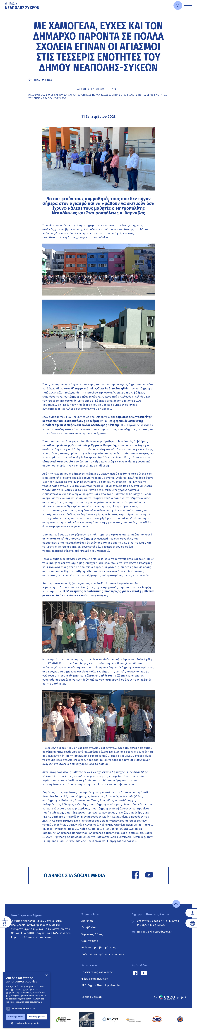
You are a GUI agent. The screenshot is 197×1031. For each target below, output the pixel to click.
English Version (91, 997)
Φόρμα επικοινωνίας (94, 978)
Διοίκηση (87, 921)
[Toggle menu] (188, 6)
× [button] (46, 975)
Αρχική (81, 89)
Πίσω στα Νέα (43, 80)
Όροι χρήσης (89, 941)
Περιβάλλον (88, 927)
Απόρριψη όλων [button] (37, 1016)
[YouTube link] (149, 875)
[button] (26, 1023)
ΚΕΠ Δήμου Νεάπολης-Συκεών (100, 985)
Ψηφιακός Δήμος (92, 934)
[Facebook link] (135, 875)
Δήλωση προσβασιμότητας (98, 947)
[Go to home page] (22, 5)
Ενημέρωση (98, 89)
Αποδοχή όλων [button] (15, 1016)
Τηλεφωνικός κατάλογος (97, 972)
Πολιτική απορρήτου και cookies (102, 954)
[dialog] (26, 1000)
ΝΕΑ (114, 89)
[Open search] (177, 5)
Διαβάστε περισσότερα (31, 1002)
